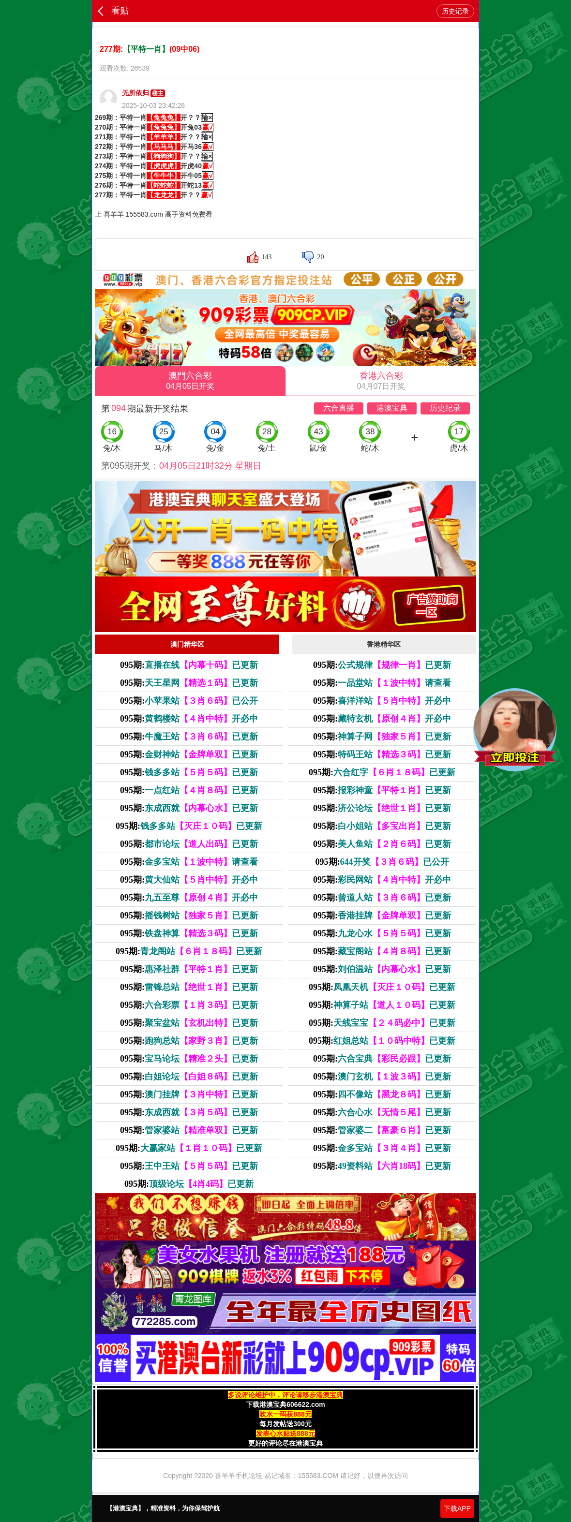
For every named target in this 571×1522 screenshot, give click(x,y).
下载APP (457, 1508)
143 (267, 257)
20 (320, 257)
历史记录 (455, 11)
